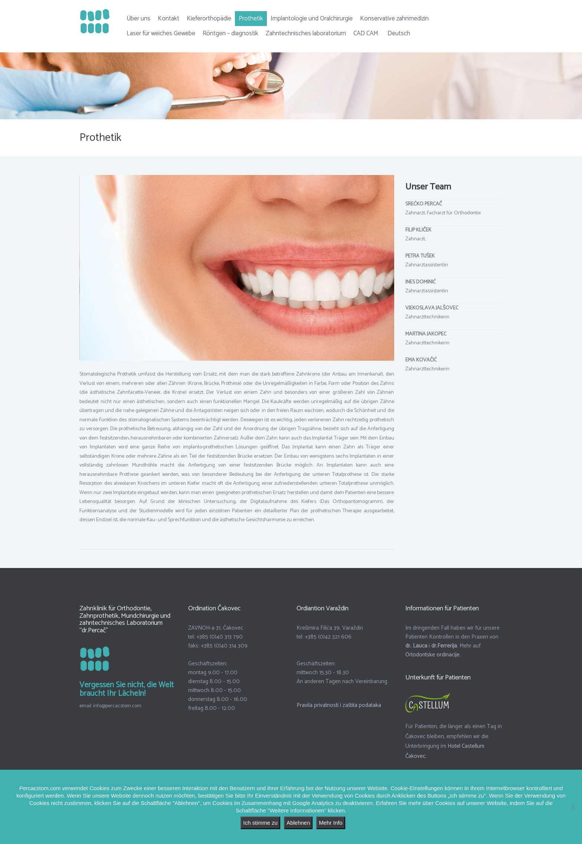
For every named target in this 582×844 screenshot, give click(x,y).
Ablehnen (298, 822)
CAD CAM (365, 33)
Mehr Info (330, 822)
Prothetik (251, 18)
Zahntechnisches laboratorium (306, 33)
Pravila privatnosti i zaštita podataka (339, 711)
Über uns (138, 18)
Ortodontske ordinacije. (433, 661)
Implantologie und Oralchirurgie (312, 18)
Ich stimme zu (260, 822)
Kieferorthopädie (209, 18)
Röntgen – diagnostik (230, 33)
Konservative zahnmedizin (394, 18)
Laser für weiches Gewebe (161, 33)
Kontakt (168, 18)
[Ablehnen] (572, 807)
